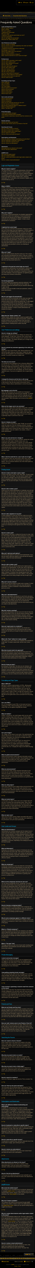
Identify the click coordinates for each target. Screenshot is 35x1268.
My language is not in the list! (8, 49)
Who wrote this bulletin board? (8, 154)
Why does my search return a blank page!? (11, 131)
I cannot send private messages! (8, 113)
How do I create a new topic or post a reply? (11, 60)
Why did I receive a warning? (8, 71)
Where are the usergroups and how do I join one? (12, 102)
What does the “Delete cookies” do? (9, 39)
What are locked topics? (6, 92)
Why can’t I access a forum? (7, 68)
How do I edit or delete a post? (8, 61)
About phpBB (13, 1194)
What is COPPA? (5, 29)
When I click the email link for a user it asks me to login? (14, 55)
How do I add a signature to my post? (9, 63)
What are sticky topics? (6, 90)
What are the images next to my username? (11, 51)
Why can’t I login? (5, 33)
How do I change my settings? (8, 44)
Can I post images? (5, 86)
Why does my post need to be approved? (10, 76)
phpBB (30, 398)
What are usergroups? (6, 101)
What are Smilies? (5, 85)
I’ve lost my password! (6, 36)
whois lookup (11, 1221)
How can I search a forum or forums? (9, 128)
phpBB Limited (11, 1191)
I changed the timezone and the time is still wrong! (12, 48)
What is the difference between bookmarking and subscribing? (15, 139)
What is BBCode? (5, 82)
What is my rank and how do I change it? (10, 54)
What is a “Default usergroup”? (8, 106)
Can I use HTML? (5, 83)
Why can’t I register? (6, 30)
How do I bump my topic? (7, 77)
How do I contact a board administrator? (10, 159)
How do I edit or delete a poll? (8, 67)
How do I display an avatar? (7, 52)
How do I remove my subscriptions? (9, 143)
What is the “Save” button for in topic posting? (11, 74)
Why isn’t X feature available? (8, 155)
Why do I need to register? (7, 28)
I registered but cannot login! (7, 32)
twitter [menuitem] (21, 1261)
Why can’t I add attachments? (8, 70)
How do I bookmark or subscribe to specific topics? (13, 140)
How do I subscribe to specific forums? (10, 141)
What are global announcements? (9, 87)
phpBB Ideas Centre (8, 1205)
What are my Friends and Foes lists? (9, 122)
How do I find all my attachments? (9, 149)
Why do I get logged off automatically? (10, 38)
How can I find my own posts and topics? (10, 134)
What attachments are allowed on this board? (11, 148)
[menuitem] (31, 2)
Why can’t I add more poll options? (9, 66)
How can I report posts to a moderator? (10, 73)
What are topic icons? (6, 93)
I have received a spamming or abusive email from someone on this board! (16, 116)
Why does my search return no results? (10, 129)
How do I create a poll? (6, 64)
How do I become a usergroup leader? (10, 104)
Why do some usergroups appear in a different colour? (13, 105)
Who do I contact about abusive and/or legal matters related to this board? (16, 158)
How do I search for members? (8, 132)
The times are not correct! (7, 47)
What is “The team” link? (7, 108)
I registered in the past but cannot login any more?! (13, 35)
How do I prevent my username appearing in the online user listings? (17, 45)
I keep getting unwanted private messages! (11, 114)
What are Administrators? (7, 98)
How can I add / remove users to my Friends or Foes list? (14, 123)
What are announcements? (7, 89)
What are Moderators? (6, 99)
